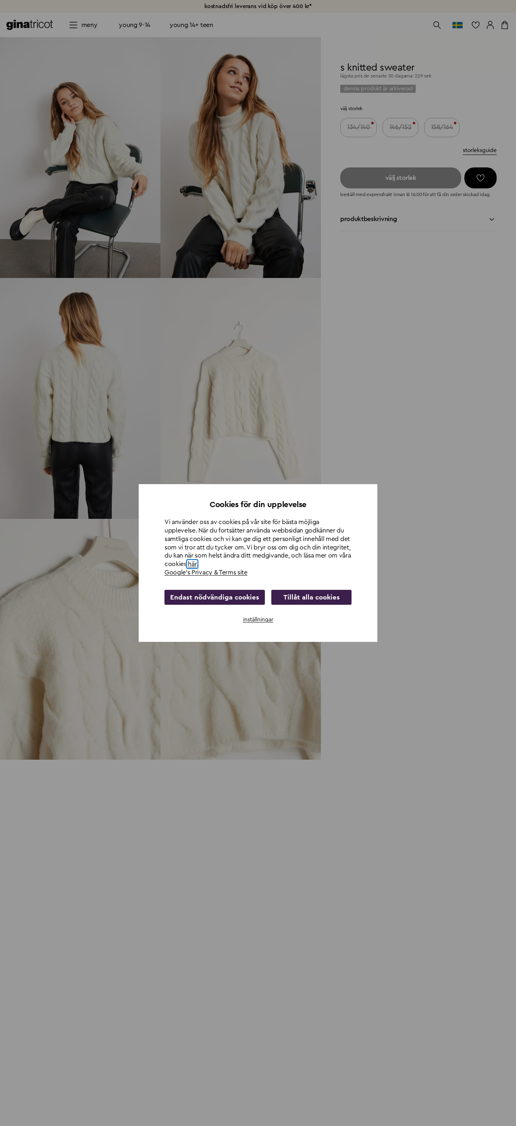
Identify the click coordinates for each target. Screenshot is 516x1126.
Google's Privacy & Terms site (206, 572)
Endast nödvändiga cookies (211, 597)
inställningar (258, 619)
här (192, 564)
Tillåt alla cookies (309, 597)
